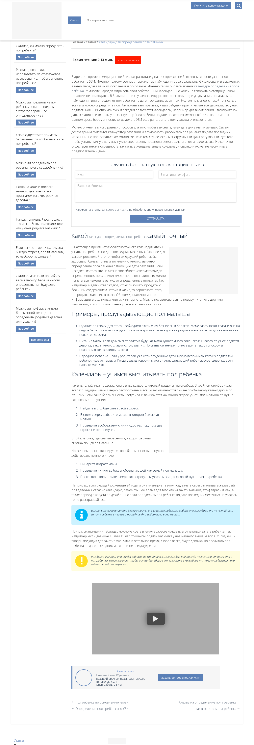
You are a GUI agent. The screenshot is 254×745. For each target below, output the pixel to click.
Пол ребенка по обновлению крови (102, 702)
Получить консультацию (211, 5)
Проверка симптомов (100, 20)
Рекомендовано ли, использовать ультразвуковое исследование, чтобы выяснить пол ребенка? (39, 76)
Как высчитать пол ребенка (215, 708)
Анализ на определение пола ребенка (207, 702)
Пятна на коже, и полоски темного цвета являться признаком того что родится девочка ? (37, 193)
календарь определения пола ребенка (117, 237)
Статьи (74, 20)
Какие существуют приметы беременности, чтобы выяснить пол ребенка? (40, 139)
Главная (77, 42)
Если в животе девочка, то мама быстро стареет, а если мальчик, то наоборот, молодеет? (40, 252)
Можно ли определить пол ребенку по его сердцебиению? (40, 165)
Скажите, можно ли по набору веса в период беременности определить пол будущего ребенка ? (38, 282)
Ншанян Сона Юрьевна (112, 675)
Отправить (156, 218)
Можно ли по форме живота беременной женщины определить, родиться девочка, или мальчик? (39, 315)
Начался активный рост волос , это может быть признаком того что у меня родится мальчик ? (39, 223)
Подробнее (26, 57)
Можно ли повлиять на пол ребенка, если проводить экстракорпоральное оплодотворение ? (36, 109)
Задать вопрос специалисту (180, 677)
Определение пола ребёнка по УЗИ (102, 708)
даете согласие (117, 209)
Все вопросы (40, 340)
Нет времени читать (127, 60)
